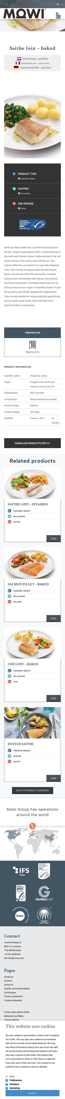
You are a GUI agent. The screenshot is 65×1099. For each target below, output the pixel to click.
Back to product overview (32, 790)
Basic (12, 1076)
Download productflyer (32, 443)
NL (58, 4)
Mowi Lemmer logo (24, 13)
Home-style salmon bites (16, 1011)
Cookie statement (13, 1000)
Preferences (16, 1080)
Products (8, 976)
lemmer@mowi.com (14, 957)
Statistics (14, 1084)
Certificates (10, 992)
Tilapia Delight (11, 1019)
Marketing (15, 1087)
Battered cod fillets (13, 1015)
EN (62, 4)
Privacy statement (13, 996)
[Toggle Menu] (56, 13)
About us (8, 984)
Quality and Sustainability (17, 988)
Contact (8, 980)
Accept (32, 1093)
